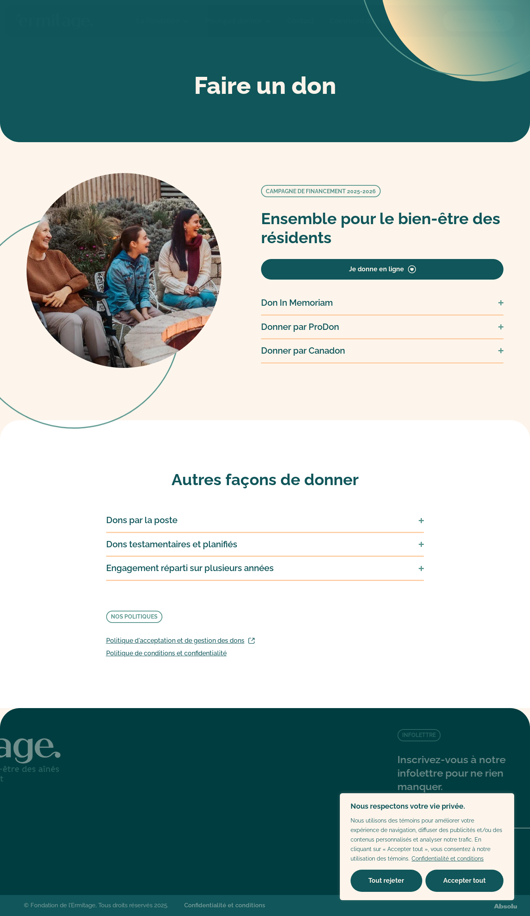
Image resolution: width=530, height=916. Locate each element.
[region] (427, 846)
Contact (300, 21)
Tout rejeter (386, 880)
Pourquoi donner (238, 21)
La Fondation (162, 21)
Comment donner (365, 21)
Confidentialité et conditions (448, 858)
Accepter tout (464, 880)
